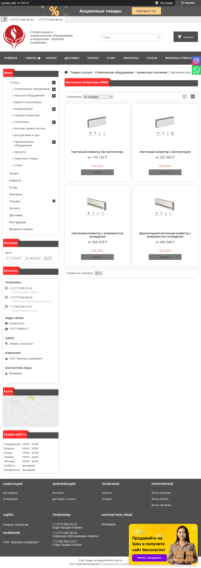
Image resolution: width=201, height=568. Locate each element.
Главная (10, 58)
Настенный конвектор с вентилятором (165, 151)
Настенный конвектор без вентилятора (97, 151)
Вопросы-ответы (179, 58)
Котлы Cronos (160, 498)
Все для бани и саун (26, 135)
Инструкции (17, 222)
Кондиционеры (23, 108)
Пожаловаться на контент (117, 564)
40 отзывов (166, 2)
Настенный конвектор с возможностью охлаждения (97, 235)
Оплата (93, 58)
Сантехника (21, 121)
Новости (15, 180)
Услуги (51, 58)
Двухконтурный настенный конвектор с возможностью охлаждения (165, 235)
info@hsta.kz (16, 323)
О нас (111, 58)
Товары (31, 58)
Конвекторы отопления (152, 72)
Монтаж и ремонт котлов (29, 128)
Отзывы (15, 201)
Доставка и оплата (64, 498)
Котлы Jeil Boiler (161, 505)
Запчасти (20, 151)
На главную (10, 492)
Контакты (130, 58)
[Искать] (158, 37)
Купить (97, 172)
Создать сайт (8, 2)
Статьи (152, 58)
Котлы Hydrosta (161, 492)
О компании (10, 498)
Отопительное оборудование (114, 72)
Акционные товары (26, 158)
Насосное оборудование (29, 95)
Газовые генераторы (27, 115)
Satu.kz (118, 560)
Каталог (107, 492)
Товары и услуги (81, 72)
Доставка (72, 58)
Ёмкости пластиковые (27, 102)
